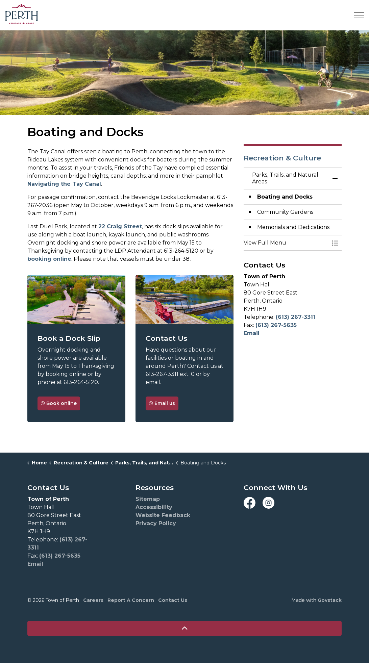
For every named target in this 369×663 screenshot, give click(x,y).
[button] (286, 242)
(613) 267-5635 (276, 325)
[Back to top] (184, 628)
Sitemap (148, 499)
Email (252, 333)
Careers (93, 600)
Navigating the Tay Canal (64, 184)
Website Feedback (163, 515)
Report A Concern (130, 600)
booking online (49, 259)
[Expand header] (359, 15)
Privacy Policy (156, 523)
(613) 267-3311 (295, 317)
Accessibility (154, 507)
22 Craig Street (120, 226)
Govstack (330, 600)
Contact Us (172, 600)
